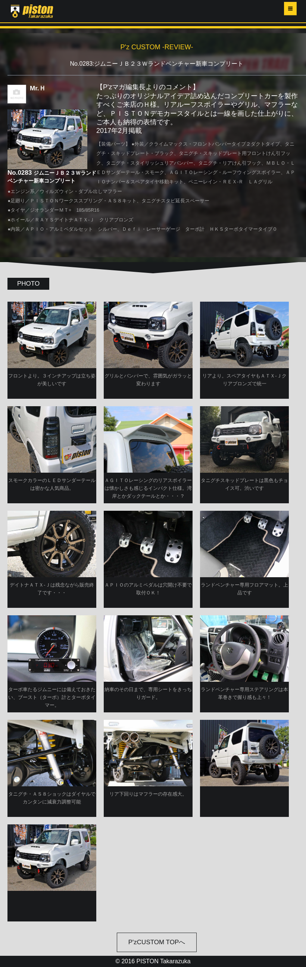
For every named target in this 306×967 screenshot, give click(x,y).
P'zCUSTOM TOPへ (156, 942)
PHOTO (28, 283)
